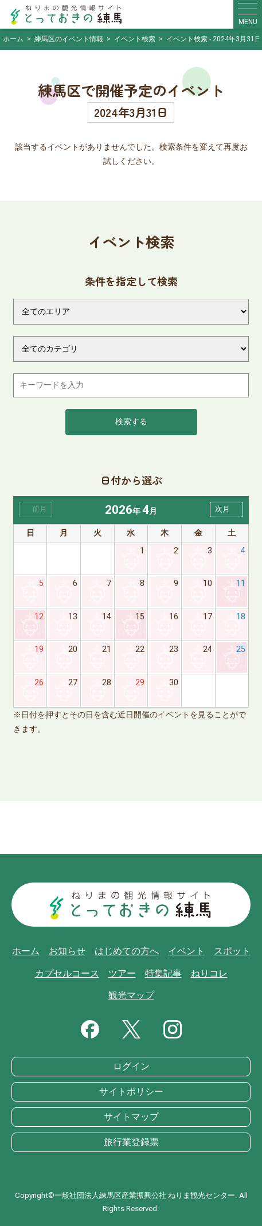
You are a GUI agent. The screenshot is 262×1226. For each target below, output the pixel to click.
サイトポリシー (131, 1092)
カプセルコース (67, 974)
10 (207, 583)
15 (139, 617)
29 (139, 683)
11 (240, 583)
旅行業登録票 (131, 1142)
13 (72, 617)
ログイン (131, 1066)
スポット (232, 951)
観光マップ (131, 995)
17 (207, 617)
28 (106, 683)
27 (72, 683)
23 (173, 649)
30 (173, 683)
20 (72, 649)
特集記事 (163, 974)
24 (207, 649)
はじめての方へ (127, 951)
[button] (226, 509)
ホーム (26, 951)
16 (173, 617)
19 (39, 649)
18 (240, 617)
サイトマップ (131, 1117)
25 (240, 649)
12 (39, 617)
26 (39, 683)
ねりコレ (209, 974)
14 (106, 617)
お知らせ (67, 951)
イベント (186, 951)
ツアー (122, 974)
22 (139, 649)
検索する (131, 422)
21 (106, 649)
